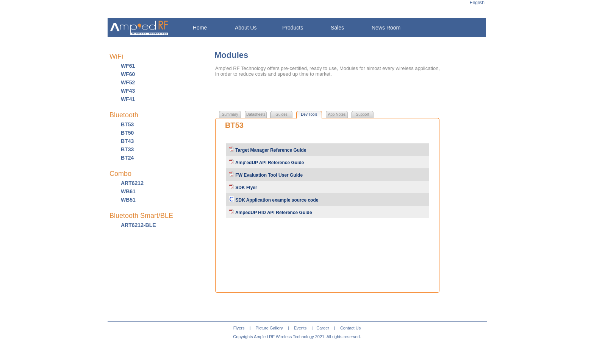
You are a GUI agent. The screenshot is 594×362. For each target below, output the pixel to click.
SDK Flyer (245, 187)
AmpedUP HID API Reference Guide (273, 212)
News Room (386, 28)
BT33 (127, 149)
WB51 (128, 200)
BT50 (127, 133)
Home (200, 28)
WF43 (128, 91)
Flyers (239, 328)
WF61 (128, 66)
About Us (246, 28)
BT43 (127, 141)
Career (322, 328)
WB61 (128, 191)
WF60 (128, 74)
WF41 (128, 99)
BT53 (127, 124)
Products (292, 28)
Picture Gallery (269, 328)
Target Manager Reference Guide (270, 150)
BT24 (127, 158)
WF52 (128, 82)
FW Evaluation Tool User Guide (268, 175)
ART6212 (132, 183)
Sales (337, 28)
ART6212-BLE (138, 225)
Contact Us (350, 328)
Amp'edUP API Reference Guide (269, 162)
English (477, 2)
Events (300, 328)
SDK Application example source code (276, 200)
